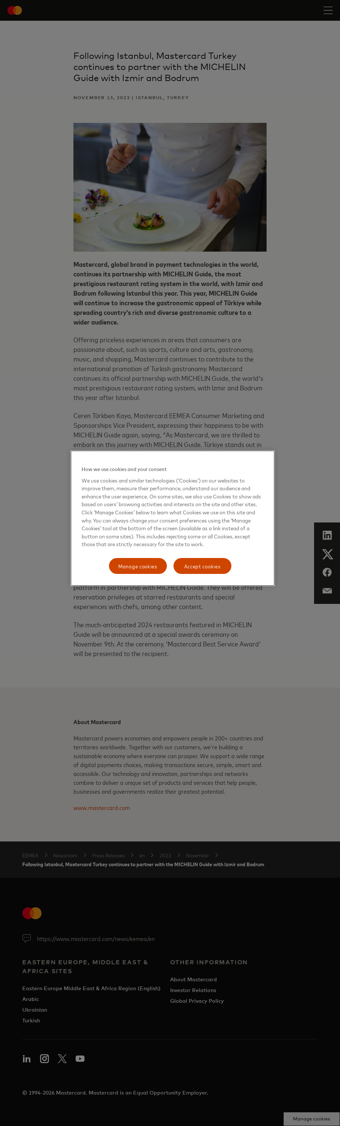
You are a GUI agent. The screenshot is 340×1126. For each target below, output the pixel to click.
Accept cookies (202, 565)
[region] (172, 518)
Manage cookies (137, 565)
